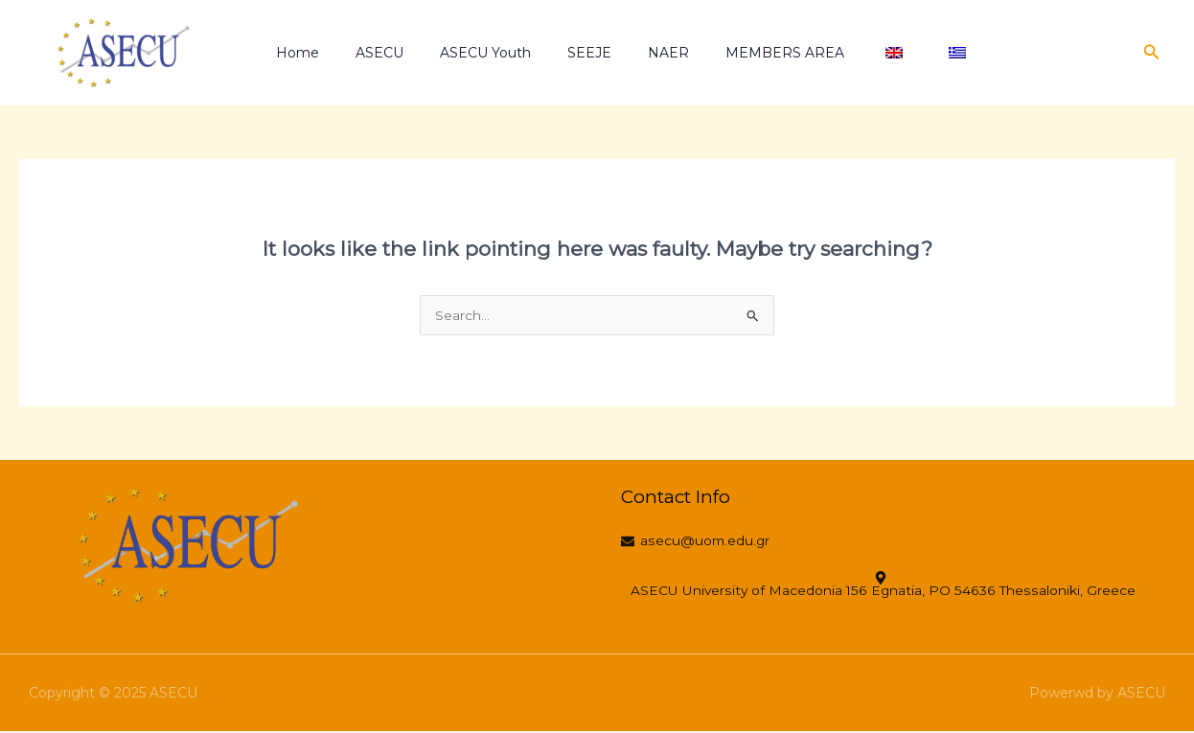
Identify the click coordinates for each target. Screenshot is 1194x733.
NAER (637, 52)
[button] (1151, 52)
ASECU (378, 52)
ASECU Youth (473, 52)
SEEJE (568, 52)
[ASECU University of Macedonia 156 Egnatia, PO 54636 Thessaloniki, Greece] (886, 586)
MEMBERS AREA (744, 52)
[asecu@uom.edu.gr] (702, 543)
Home (305, 52)
